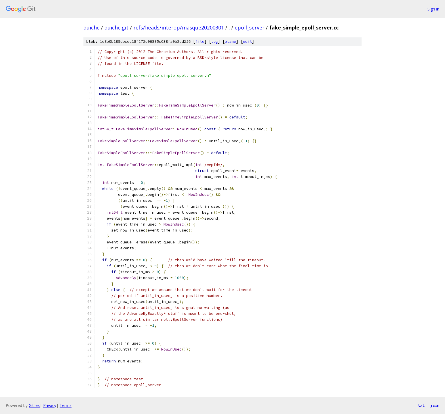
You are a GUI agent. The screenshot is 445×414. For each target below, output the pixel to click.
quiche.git (116, 27)
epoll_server (250, 27)
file (199, 41)
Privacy (49, 405)
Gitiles (34, 405)
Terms (66, 405)
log (214, 41)
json (434, 405)
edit (247, 41)
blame (230, 41)
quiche (91, 27)
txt (421, 405)
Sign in (433, 9)
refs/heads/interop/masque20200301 (178, 27)
